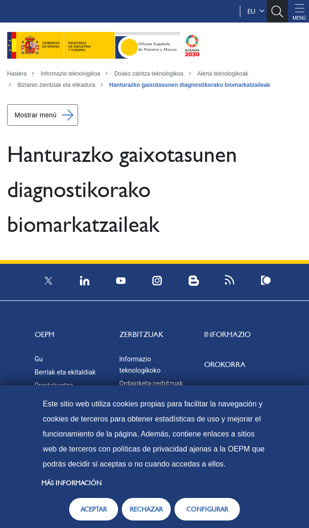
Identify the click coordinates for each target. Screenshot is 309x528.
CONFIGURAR (207, 509)
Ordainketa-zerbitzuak (151, 383)
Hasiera (16, 73)
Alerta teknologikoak (223, 73)
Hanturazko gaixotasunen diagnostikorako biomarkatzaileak (189, 85)
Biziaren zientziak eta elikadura (56, 85)
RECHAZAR (146, 509)
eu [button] (255, 11)
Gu (39, 359)
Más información (71, 483)
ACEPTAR (93, 509)
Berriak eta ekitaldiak (65, 372)
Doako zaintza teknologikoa (148, 73)
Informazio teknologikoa (70, 73)
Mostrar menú (35, 115)
